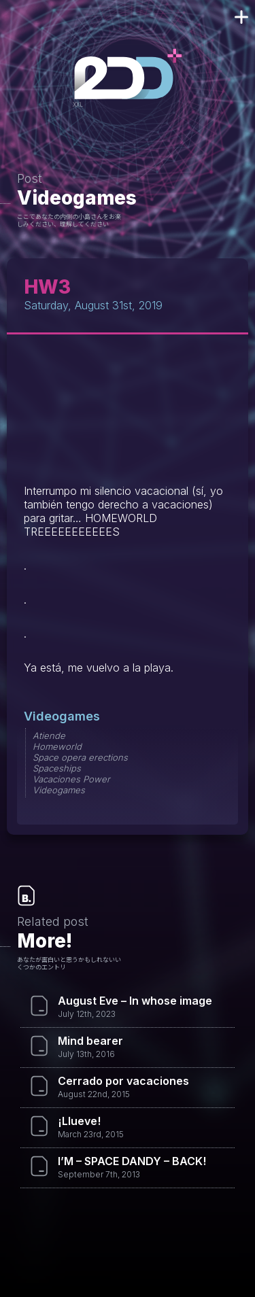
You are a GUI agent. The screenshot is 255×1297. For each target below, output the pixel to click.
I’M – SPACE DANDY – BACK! (132, 1161)
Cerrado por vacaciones (123, 1081)
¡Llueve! (79, 1121)
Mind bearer (90, 1041)
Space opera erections (80, 757)
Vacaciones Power (71, 779)
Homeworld (57, 746)
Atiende (49, 735)
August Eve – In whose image (135, 1001)
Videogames (77, 197)
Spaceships (57, 768)
